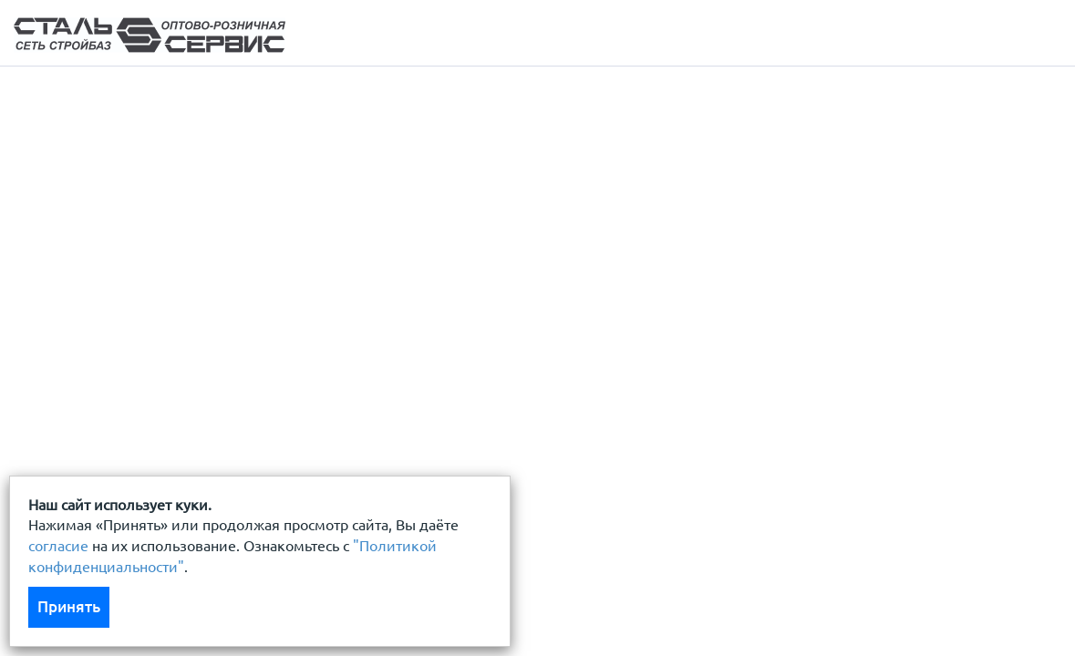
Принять (68, 606)
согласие (58, 546)
